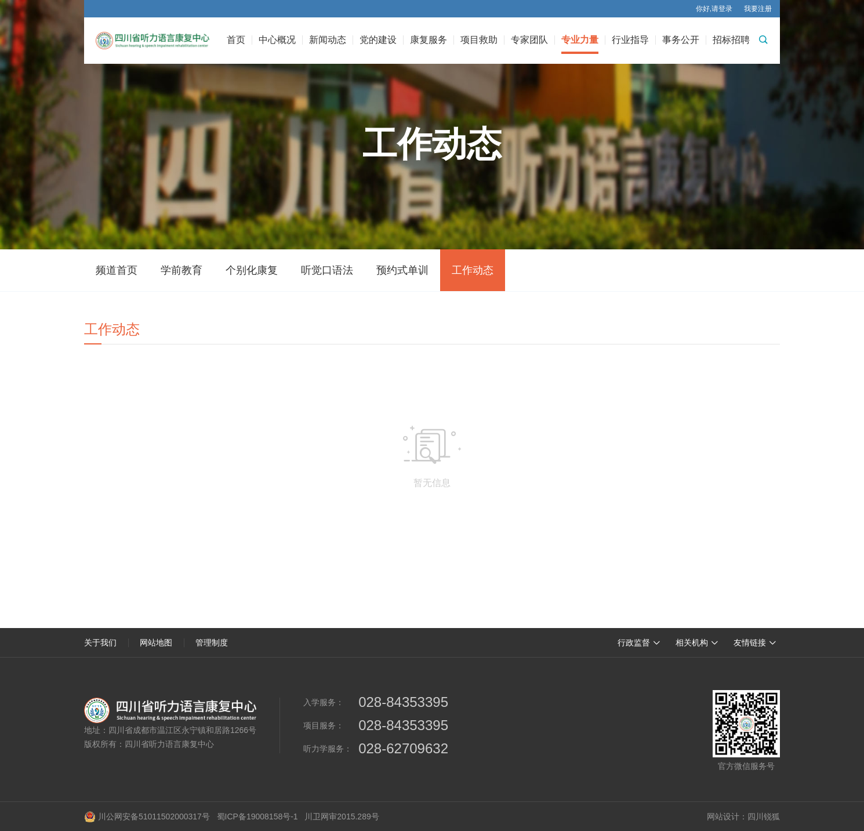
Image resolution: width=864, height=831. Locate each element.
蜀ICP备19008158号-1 (257, 816)
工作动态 (472, 270)
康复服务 (428, 40)
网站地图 (156, 642)
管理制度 (211, 642)
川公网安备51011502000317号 (147, 816)
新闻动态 (327, 40)
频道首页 (116, 270)
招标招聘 (731, 40)
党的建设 (378, 40)
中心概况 (277, 40)
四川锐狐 (763, 816)
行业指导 (630, 40)
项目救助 (479, 40)
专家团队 (529, 40)
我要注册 (758, 9)
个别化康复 (252, 270)
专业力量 (579, 40)
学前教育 (181, 270)
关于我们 (100, 642)
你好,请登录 (714, 9)
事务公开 (680, 40)
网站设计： (727, 816)
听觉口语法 (327, 270)
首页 (236, 40)
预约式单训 (402, 270)
